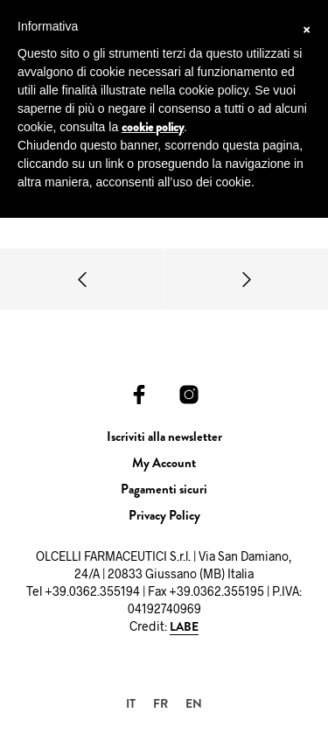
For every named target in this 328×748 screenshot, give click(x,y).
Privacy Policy (164, 515)
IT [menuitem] (131, 703)
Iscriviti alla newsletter (164, 436)
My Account (164, 462)
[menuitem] (130, 703)
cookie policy (153, 127)
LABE (184, 627)
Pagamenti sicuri (164, 489)
